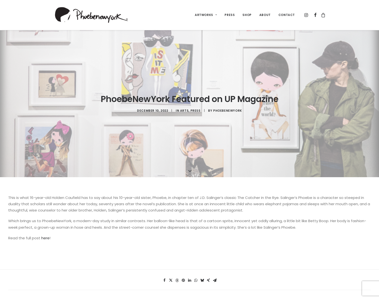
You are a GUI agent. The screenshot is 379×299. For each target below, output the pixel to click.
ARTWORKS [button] (206, 15)
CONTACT (286, 15)
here (45, 218)
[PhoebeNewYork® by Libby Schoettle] (90, 15)
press (195, 101)
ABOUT (265, 15)
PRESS (230, 15)
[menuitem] (205, 15)
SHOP (246, 15)
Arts (184, 101)
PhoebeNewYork (227, 101)
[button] (307, 15)
